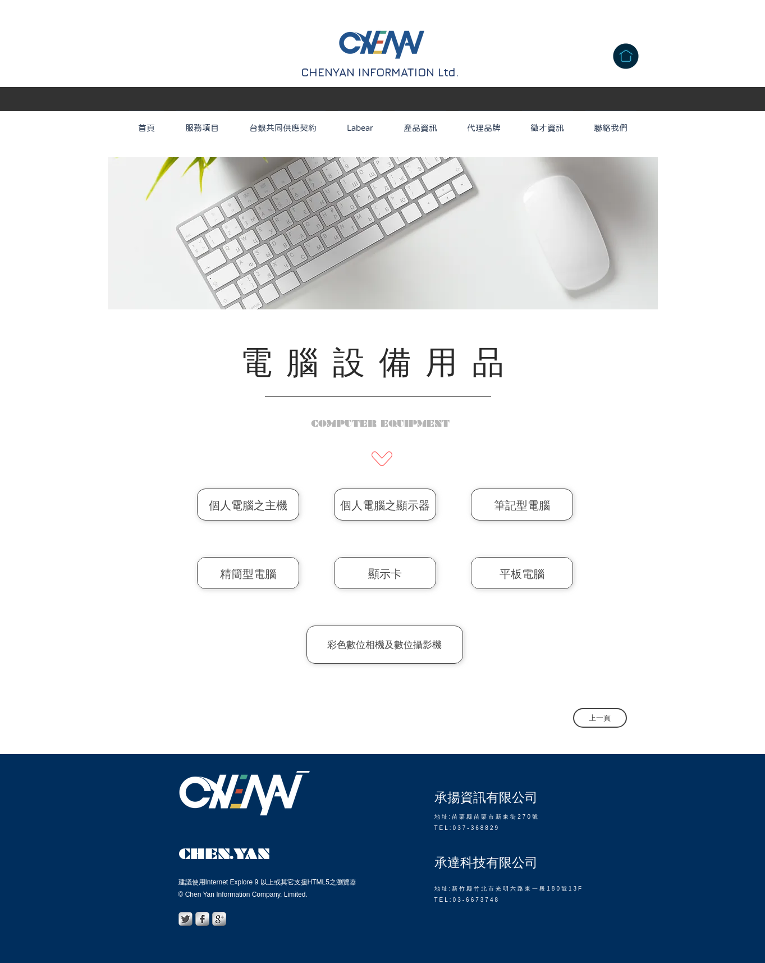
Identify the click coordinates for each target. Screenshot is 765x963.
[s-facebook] (202, 919)
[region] (383, 233)
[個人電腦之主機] (248, 505)
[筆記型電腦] (522, 505)
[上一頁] (600, 718)
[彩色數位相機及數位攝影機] (384, 645)
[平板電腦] (522, 573)
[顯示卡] (385, 573)
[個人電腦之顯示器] (385, 505)
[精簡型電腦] (248, 573)
